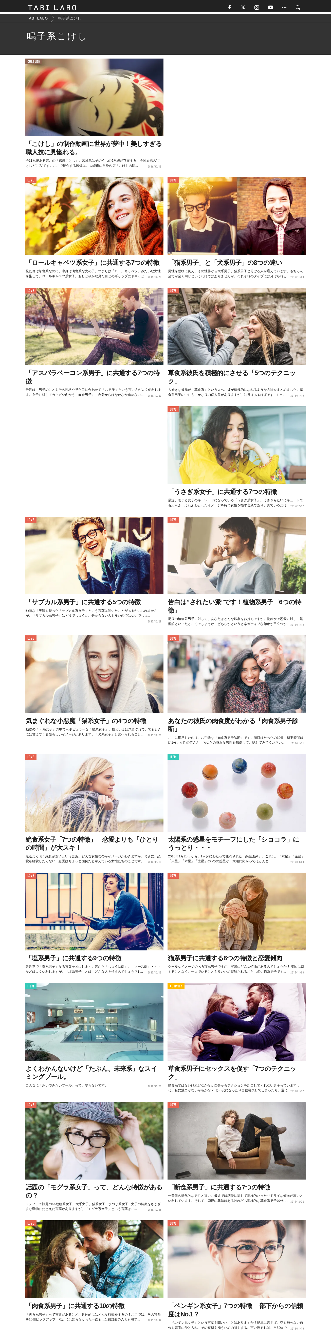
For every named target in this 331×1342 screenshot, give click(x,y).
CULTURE (33, 63)
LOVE (30, 182)
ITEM (173, 759)
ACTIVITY (176, 988)
